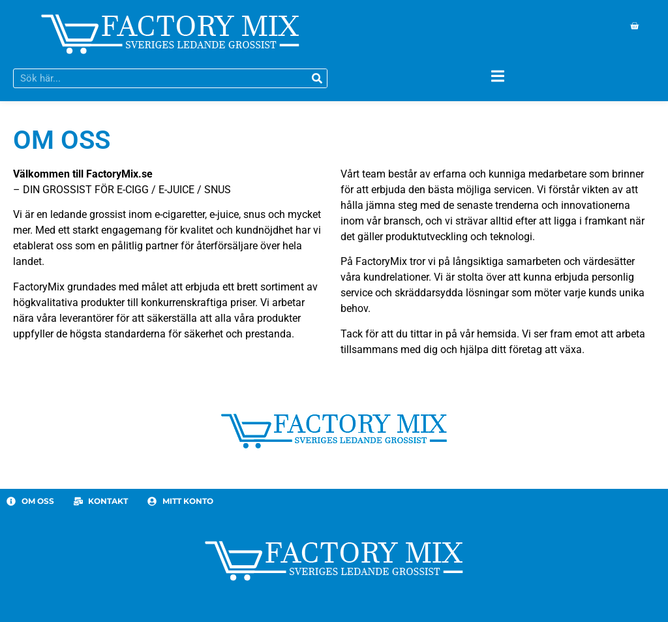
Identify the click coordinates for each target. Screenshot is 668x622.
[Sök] (317, 78)
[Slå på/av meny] (497, 76)
